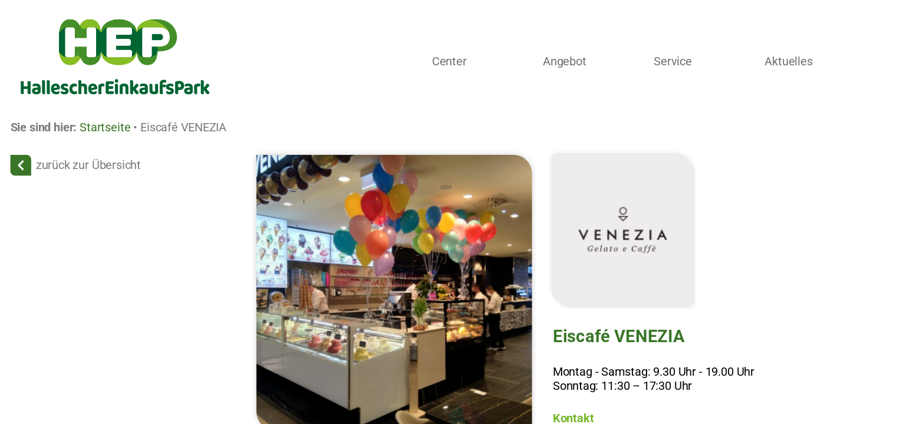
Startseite (105, 127)
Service (673, 62)
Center (449, 62)
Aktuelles (789, 62)
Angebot (564, 62)
